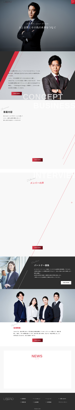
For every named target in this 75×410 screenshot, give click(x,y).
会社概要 (36, 402)
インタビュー (37, 398)
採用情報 (49, 402)
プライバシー (63, 402)
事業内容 (24, 402)
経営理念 (24, 398)
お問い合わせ (63, 398)
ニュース (49, 398)
